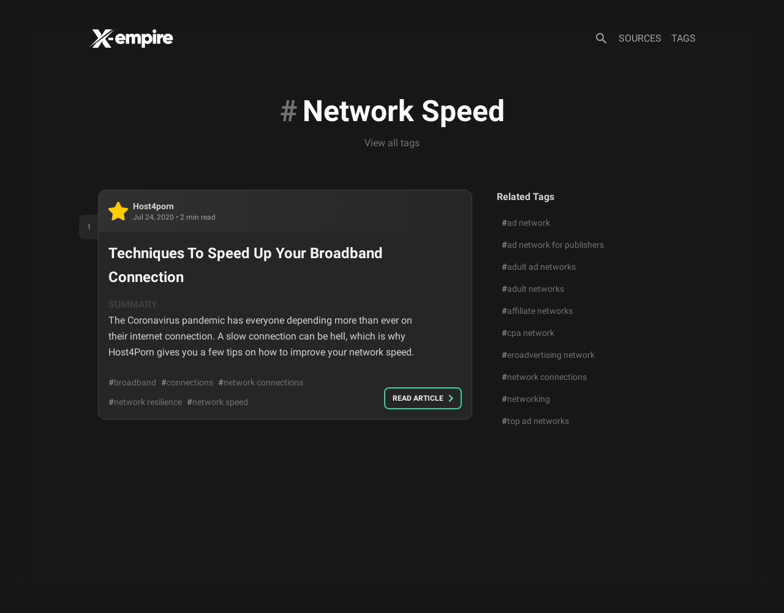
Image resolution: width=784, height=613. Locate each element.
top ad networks (535, 421)
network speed (217, 402)
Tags (683, 38)
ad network (526, 223)
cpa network (528, 333)
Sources (640, 38)
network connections (260, 382)
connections (187, 382)
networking (526, 399)
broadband (132, 382)
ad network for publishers (553, 245)
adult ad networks (539, 267)
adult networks (533, 289)
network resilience (145, 402)
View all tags (392, 143)
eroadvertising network (548, 355)
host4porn (153, 206)
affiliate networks (537, 311)
